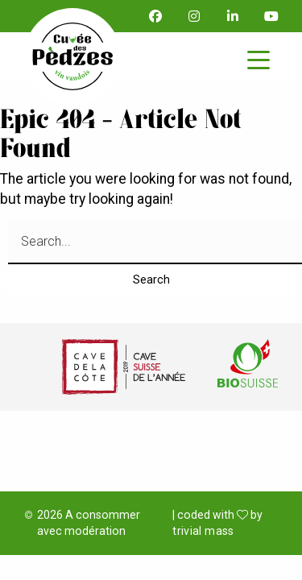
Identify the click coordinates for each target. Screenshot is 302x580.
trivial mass (203, 530)
